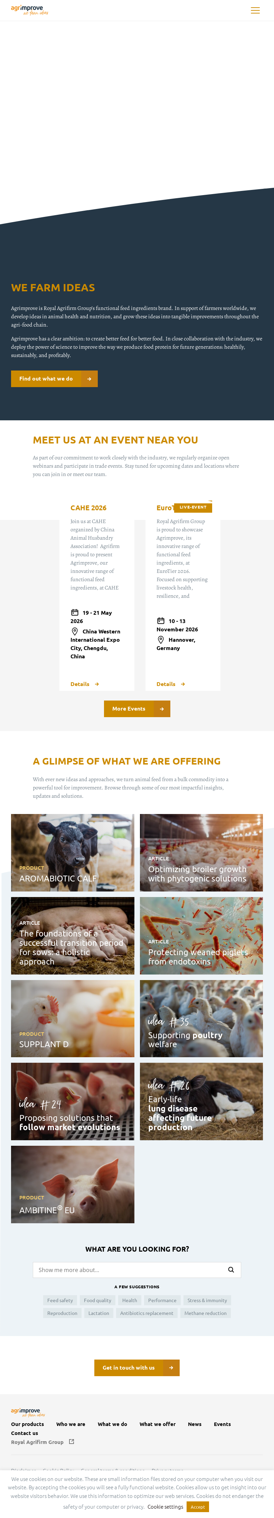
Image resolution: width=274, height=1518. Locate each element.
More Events (141, 709)
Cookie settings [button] (165, 1506)
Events (222, 1424)
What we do (112, 1424)
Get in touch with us (141, 1368)
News (194, 1424)
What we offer (158, 1424)
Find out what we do (58, 379)
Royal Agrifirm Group (37, 1442)
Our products (27, 1424)
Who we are (70, 1424)
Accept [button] (198, 1507)
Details (84, 684)
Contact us (24, 1433)
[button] (255, 10)
